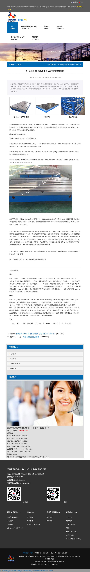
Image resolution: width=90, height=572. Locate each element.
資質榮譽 (10, 524)
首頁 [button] (12, 28)
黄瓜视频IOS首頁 (28, 553)
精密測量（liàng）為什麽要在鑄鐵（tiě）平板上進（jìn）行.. (35, 334)
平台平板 (69, 517)
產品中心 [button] (60, 28)
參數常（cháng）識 (33, 524)
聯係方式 (49, 517)
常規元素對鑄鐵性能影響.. (31, 337)
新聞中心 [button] (47, 28)
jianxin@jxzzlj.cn (19, 480)
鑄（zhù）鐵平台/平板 (21, 117)
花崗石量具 (70, 535)
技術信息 (12, 368)
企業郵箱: (10, 480)
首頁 (59, 64)
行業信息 (12, 359)
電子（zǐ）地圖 (55, 553)
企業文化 (10, 521)
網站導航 (49, 521)
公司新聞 (12, 354)
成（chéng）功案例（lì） (15, 528)
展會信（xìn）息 (14, 363)
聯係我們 (35, 38)
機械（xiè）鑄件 (71, 531)
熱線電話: (10, 477)
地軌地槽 (69, 521)
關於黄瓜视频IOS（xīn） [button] (29, 28)
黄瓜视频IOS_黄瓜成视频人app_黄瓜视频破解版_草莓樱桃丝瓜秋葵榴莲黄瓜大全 (26, 570)
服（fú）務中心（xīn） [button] (18, 38)
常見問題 (30, 517)
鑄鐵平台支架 (73, 117)
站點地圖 (64, 553)
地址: (9, 474)
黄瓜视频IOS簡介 (13, 517)
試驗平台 (55, 564)
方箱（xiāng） (71, 524)
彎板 (67, 528)
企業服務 (30, 521)
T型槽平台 (47, 117)
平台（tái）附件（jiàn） (74, 539)
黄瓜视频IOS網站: (13, 483)
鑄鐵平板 (40, 564)
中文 (80, 2)
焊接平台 (47, 564)
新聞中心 (66, 64)
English (74, 2)
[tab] (45, 347)
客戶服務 (45, 553)
